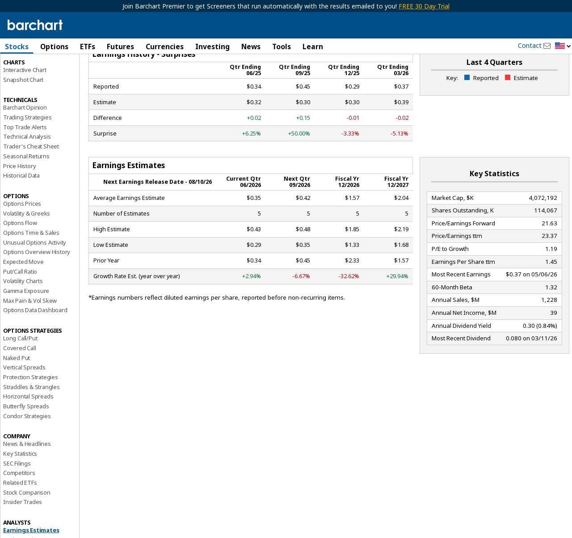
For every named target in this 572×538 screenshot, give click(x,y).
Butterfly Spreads (26, 444)
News (251, 46)
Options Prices (22, 241)
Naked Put (16, 396)
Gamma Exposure (26, 329)
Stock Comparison (26, 530)
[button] (563, 46)
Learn (313, 46)
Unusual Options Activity (34, 280)
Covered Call (19, 386)
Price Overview (22, 70)
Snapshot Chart (23, 118)
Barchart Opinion (25, 146)
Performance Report (29, 80)
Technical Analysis (26, 175)
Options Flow (20, 261)
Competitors (19, 511)
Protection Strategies (30, 415)
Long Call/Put (20, 377)
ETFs (87, 46)
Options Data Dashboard (35, 348)
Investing (212, 46)
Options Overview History (36, 290)
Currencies (165, 46)
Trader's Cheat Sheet (31, 185)
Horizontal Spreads (28, 435)
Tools (281, 46)
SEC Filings (17, 501)
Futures (120, 46)
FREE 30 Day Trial (424, 6)
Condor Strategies (27, 454)
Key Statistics (20, 491)
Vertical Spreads (24, 406)
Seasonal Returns (26, 194)
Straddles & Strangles (31, 425)
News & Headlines (27, 482)
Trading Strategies (27, 155)
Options (54, 46)
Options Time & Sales (31, 271)
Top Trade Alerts (25, 165)
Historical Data (21, 214)
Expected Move (23, 300)
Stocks (17, 46)
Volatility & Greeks (26, 251)
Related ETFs (20, 521)
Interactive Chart (24, 108)
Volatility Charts (23, 319)
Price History (19, 204)
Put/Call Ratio (20, 309)
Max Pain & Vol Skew (30, 339)
